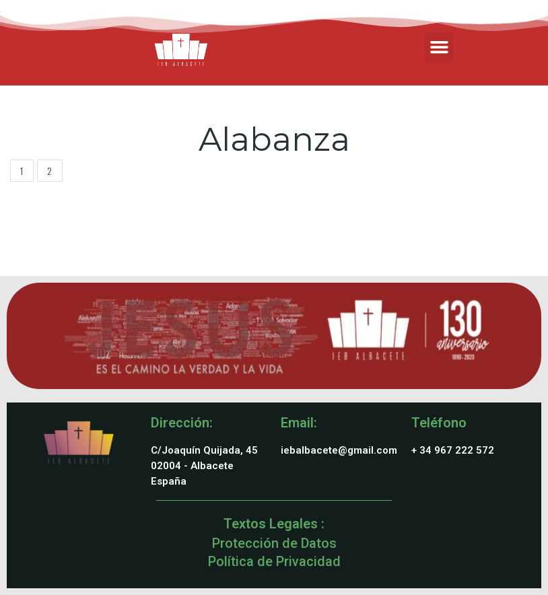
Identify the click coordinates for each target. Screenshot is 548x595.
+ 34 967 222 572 (452, 450)
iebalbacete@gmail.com (339, 450)
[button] (439, 47)
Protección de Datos (274, 543)
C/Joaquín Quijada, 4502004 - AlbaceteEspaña (204, 465)
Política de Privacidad (274, 561)
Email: (299, 423)
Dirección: (182, 423)
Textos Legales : (274, 524)
